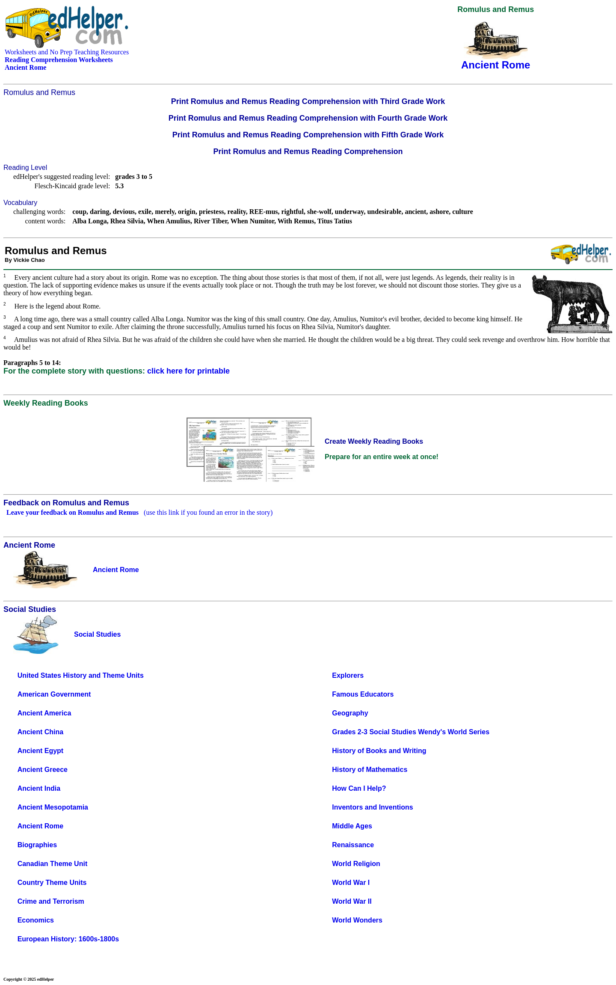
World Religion (356, 863)
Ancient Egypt (41, 750)
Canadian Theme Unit (53, 863)
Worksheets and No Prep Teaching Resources (67, 52)
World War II (351, 901)
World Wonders (357, 920)
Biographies (37, 845)
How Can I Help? (359, 788)
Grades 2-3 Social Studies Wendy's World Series (410, 732)
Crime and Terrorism (51, 901)
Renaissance (353, 845)
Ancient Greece (43, 769)
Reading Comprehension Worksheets (59, 59)
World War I (351, 882)
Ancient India (39, 788)
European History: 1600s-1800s (68, 939)
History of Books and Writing (379, 750)
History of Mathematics (369, 769)
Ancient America (44, 713)
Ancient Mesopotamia (53, 807)
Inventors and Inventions (372, 807)
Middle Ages (352, 826)
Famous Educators (363, 694)
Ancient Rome (41, 826)
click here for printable (188, 371)
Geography (350, 713)
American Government (54, 694)
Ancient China (41, 732)
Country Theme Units (52, 882)
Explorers (348, 675)
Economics (36, 920)
